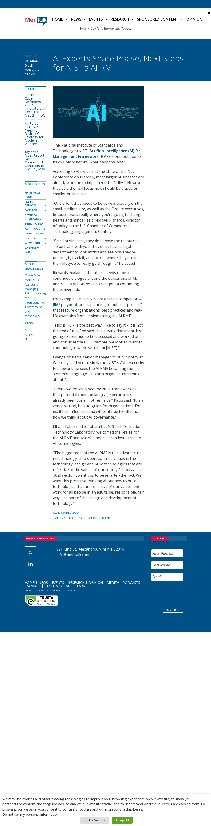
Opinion (194, 19)
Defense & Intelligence (33, 217)
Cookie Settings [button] (95, 820)
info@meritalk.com (72, 554)
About (28, 590)
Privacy (70, 590)
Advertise (42, 590)
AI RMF (29, 334)
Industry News (34, 233)
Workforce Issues (32, 250)
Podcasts (131, 582)
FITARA (79, 586)
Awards (34, 586)
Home (57, 19)
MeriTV (113, 582)
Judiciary (30, 238)
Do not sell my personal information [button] (30, 814)
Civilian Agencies (30, 203)
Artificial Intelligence (95, 518)
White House (32, 243)
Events (96, 19)
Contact (57, 590)
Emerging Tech (64, 518)
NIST (28, 339)
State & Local (57, 586)
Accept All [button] (122, 820)
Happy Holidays (35, 228)
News (76, 19)
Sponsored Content (157, 19)
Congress (31, 210)
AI (26, 330)
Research (120, 19)
